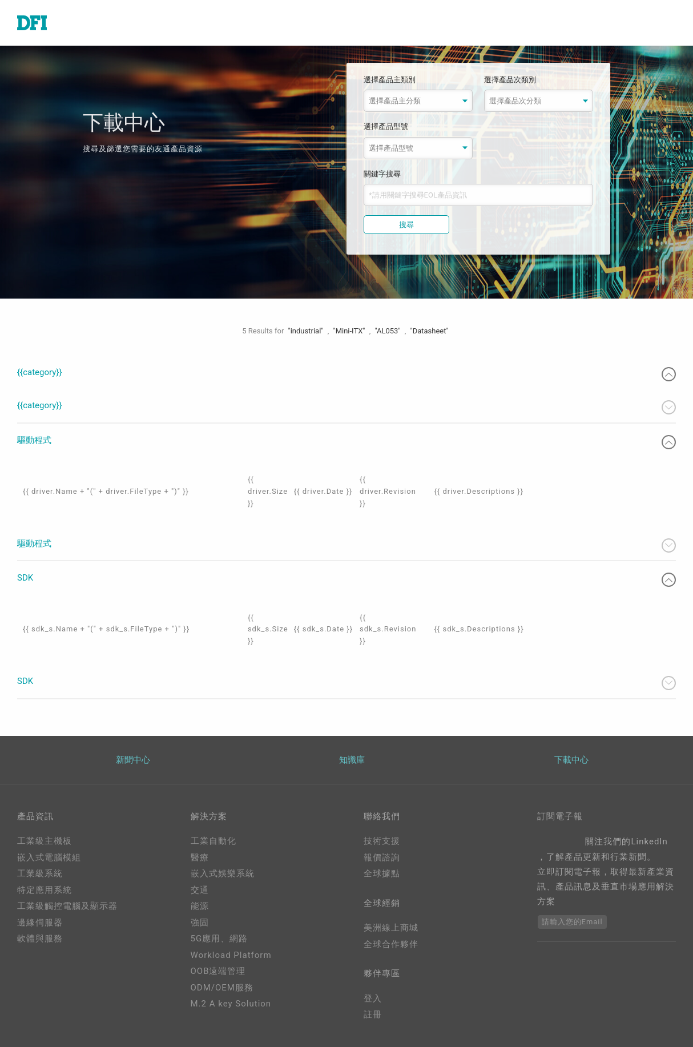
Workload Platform (231, 955)
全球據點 (382, 873)
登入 (373, 998)
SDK (346, 580)
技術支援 (382, 841)
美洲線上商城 (391, 928)
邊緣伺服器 (40, 922)
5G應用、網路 (219, 938)
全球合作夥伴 (391, 944)
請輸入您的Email (572, 921)
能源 (200, 906)
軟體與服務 (40, 938)
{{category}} (346, 374)
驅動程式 (346, 442)
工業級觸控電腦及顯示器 (67, 906)
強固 (200, 922)
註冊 (373, 1014)
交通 (200, 890)
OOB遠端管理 (218, 971)
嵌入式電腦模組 (49, 857)
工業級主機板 (44, 841)
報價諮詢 (382, 857)
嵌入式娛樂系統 (223, 873)
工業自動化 (213, 841)
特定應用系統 (44, 890)
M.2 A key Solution (231, 1003)
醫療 (200, 857)
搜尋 (406, 224)
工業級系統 (40, 873)
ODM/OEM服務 (222, 987)
